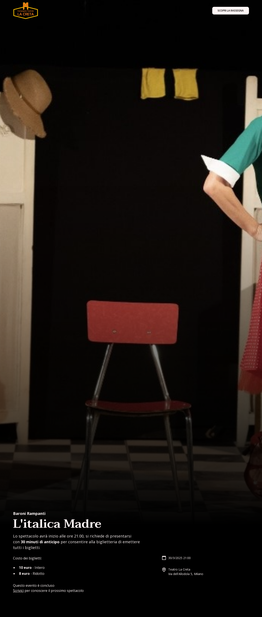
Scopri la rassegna (231, 10)
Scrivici (18, 590)
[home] (25, 10)
